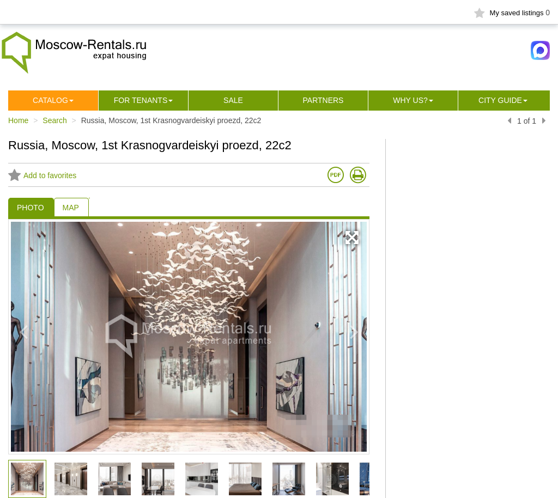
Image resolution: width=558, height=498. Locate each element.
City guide (500, 100)
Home (18, 120)
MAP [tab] (71, 207)
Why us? (410, 100)
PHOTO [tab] (30, 207)
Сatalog (50, 100)
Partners (323, 100)
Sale (233, 100)
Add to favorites (42, 175)
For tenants (141, 100)
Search (54, 120)
